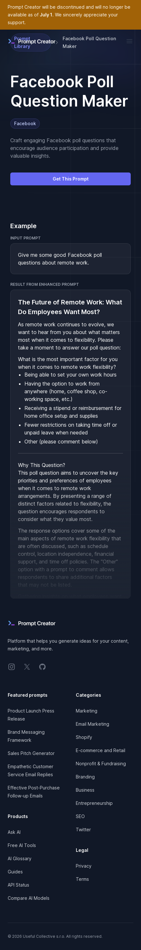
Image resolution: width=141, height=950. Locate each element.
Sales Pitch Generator (31, 753)
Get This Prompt (71, 179)
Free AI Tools (22, 845)
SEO (80, 816)
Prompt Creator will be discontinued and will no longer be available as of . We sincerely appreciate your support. (69, 14)
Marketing (86, 710)
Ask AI (14, 832)
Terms (82, 879)
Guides (15, 871)
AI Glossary (19, 858)
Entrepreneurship (94, 803)
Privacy (84, 866)
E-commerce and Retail (100, 750)
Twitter (83, 829)
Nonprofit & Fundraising (101, 763)
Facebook (25, 123)
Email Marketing (92, 724)
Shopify (84, 737)
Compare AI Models (28, 898)
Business (85, 790)
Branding (85, 776)
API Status (18, 885)
